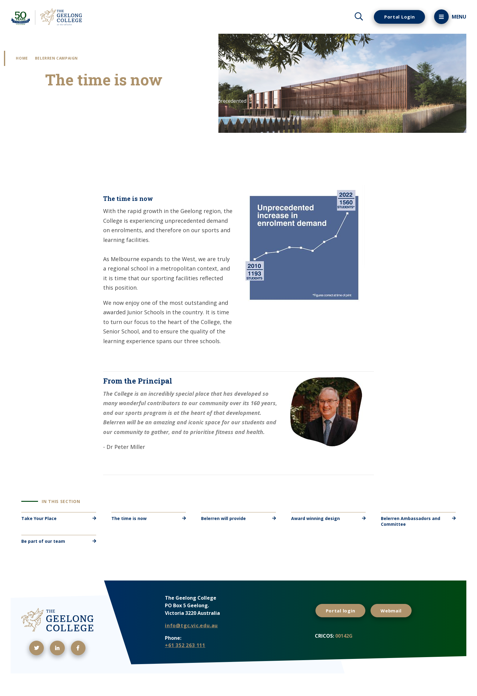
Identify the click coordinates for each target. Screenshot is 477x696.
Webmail (396, 621)
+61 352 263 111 (185, 657)
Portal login (342, 621)
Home (29, 59)
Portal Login (397, 16)
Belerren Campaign (63, 59)
